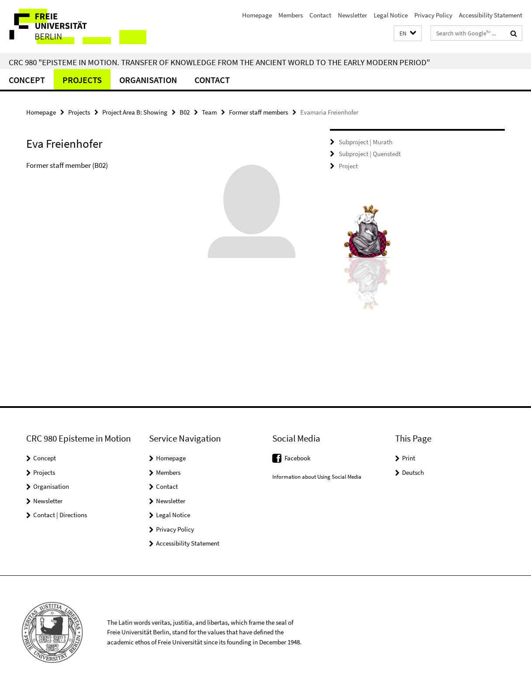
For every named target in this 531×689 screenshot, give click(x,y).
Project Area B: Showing (134, 112)
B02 (185, 112)
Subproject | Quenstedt (370, 154)
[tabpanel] (163, 213)
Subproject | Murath (365, 142)
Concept (27, 79)
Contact (320, 15)
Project (348, 166)
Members (290, 15)
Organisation (148, 79)
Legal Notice (391, 15)
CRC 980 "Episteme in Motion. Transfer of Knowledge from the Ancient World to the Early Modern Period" (219, 62)
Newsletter (352, 15)
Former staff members (258, 112)
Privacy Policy (433, 15)
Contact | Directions (60, 515)
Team (209, 112)
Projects (82, 79)
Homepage (257, 15)
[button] (408, 33)
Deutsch (413, 472)
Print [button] (408, 458)
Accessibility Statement (490, 15)
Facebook (297, 458)
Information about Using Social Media (316, 476)
